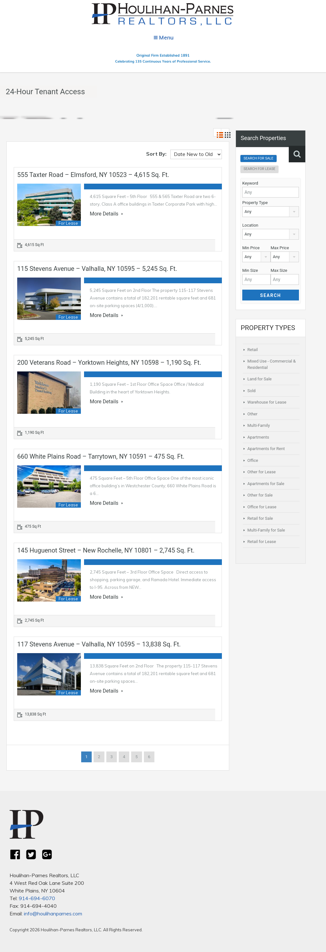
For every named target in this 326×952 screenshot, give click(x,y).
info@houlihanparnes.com (53, 913)
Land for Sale (259, 379)
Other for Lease (261, 471)
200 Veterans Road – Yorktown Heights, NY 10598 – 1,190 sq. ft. (109, 362)
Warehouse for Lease (266, 402)
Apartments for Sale (265, 483)
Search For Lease (259, 169)
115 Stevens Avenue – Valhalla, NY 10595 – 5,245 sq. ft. (97, 268)
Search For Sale (258, 158)
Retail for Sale (260, 518)
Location (250, 225)
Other (252, 414)
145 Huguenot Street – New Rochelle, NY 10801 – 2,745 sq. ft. (106, 550)
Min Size (250, 270)
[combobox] (270, 211)
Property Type (255, 202)
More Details (106, 213)
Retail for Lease (261, 541)
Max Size (279, 270)
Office (252, 460)
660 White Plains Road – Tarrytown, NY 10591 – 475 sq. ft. (100, 456)
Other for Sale (260, 495)
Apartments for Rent (266, 448)
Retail (252, 349)
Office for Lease (261, 506)
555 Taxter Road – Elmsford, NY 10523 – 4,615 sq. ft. (93, 175)
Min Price (250, 247)
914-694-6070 (37, 898)
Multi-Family (258, 425)
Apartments (258, 437)
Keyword (250, 183)
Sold (251, 390)
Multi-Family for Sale (266, 530)
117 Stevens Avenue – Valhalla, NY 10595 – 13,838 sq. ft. (99, 644)
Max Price (280, 247)
